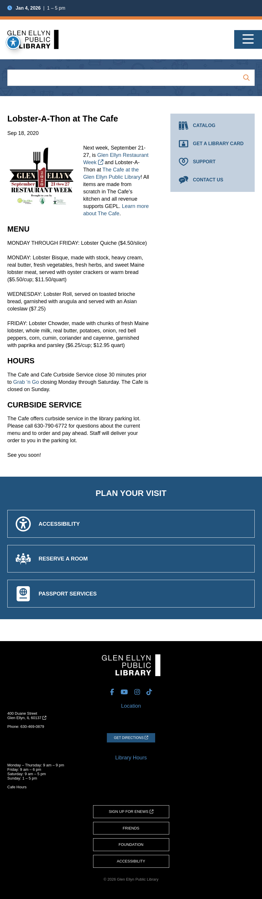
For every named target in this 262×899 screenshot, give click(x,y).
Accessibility (131, 861)
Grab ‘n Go (26, 382)
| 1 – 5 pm (36, 8)
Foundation (131, 844)
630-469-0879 (32, 726)
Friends (131, 828)
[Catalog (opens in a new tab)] (212, 126)
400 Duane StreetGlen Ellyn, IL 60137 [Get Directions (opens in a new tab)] (26, 715)
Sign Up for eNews (131, 811)
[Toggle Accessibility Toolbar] (13, 42)
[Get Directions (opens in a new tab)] (131, 737)
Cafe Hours (17, 787)
